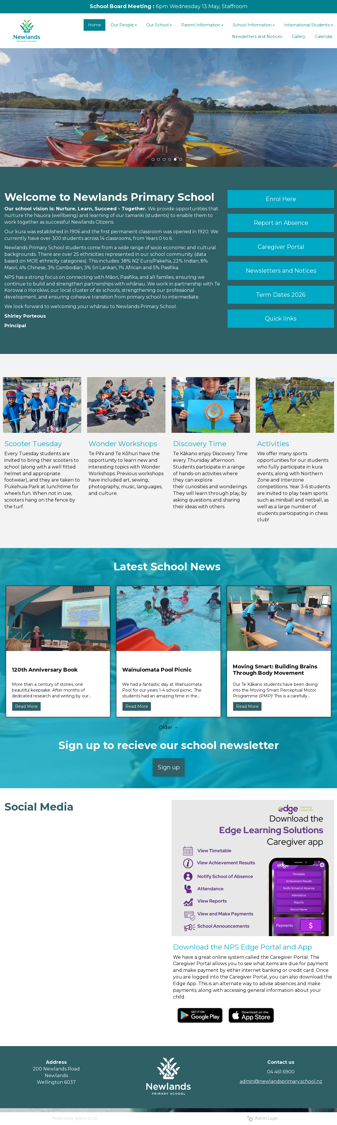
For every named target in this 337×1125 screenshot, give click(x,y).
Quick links (281, 318)
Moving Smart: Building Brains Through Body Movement (275, 669)
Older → (168, 727)
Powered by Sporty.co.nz (74, 1118)
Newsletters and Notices (281, 270)
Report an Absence (281, 222)
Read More (26, 706)
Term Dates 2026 (281, 294)
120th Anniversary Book (45, 670)
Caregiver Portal (281, 246)
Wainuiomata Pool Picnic (157, 670)
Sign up (169, 767)
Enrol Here (281, 199)
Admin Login (262, 1118)
